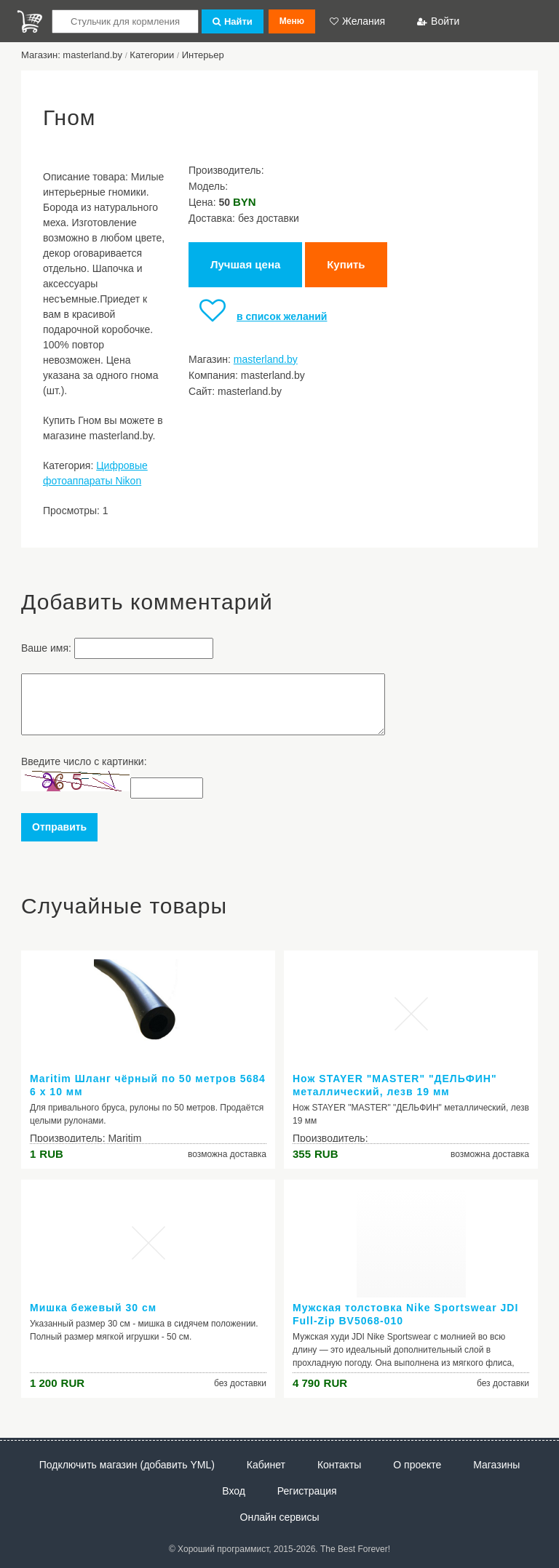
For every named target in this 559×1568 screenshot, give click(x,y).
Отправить (59, 827)
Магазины (496, 1465)
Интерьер (203, 54)
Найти (233, 21)
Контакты (339, 1465)
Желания (357, 21)
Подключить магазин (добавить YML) (127, 1465)
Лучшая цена (245, 264)
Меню (292, 21)
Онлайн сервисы (280, 1517)
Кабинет (266, 1465)
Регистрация (307, 1491)
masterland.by (266, 359)
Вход (233, 1491)
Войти (438, 21)
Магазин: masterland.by (71, 54)
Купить (346, 264)
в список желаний (258, 316)
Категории (152, 54)
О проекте (417, 1465)
